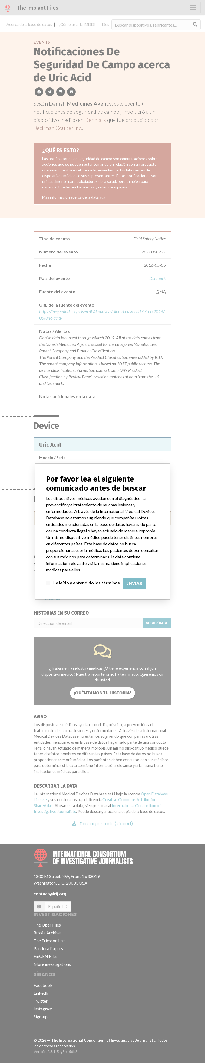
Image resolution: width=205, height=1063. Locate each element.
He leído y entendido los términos (86, 582)
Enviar (134, 583)
